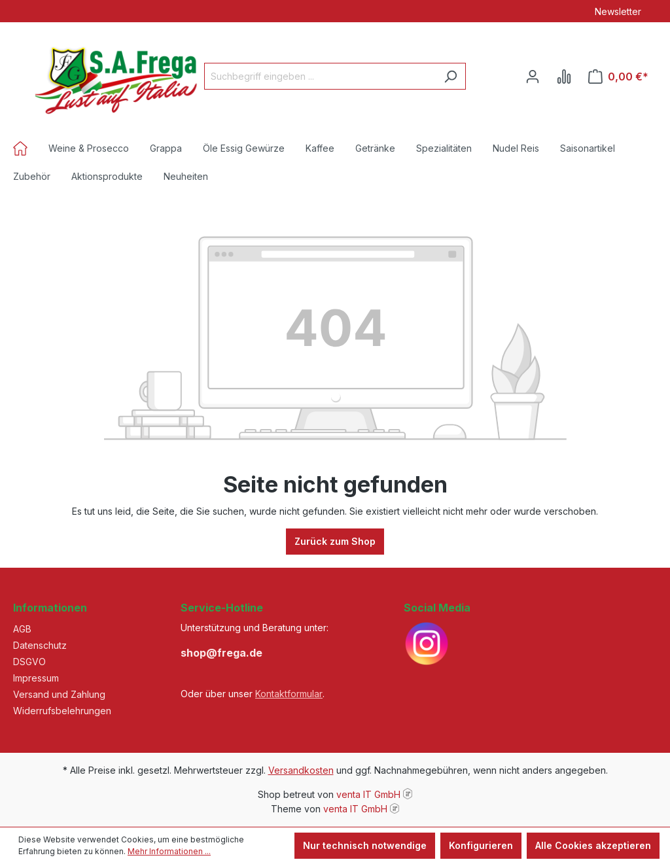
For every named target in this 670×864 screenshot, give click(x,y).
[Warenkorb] (618, 76)
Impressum (36, 677)
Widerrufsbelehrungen (62, 710)
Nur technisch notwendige (365, 845)
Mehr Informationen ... (169, 851)
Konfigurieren (481, 845)
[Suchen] (450, 76)
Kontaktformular (289, 693)
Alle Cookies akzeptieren (593, 845)
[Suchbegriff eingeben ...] (320, 76)
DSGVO (29, 661)
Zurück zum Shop (335, 541)
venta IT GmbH (368, 794)
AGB (22, 628)
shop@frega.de (221, 652)
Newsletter (618, 11)
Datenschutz (40, 645)
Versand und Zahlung (59, 694)
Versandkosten (301, 770)
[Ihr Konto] (532, 76)
